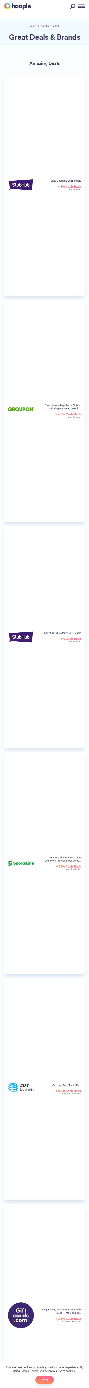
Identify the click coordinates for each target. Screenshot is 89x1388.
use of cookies (66, 1371)
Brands (32, 26)
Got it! (44, 1379)
